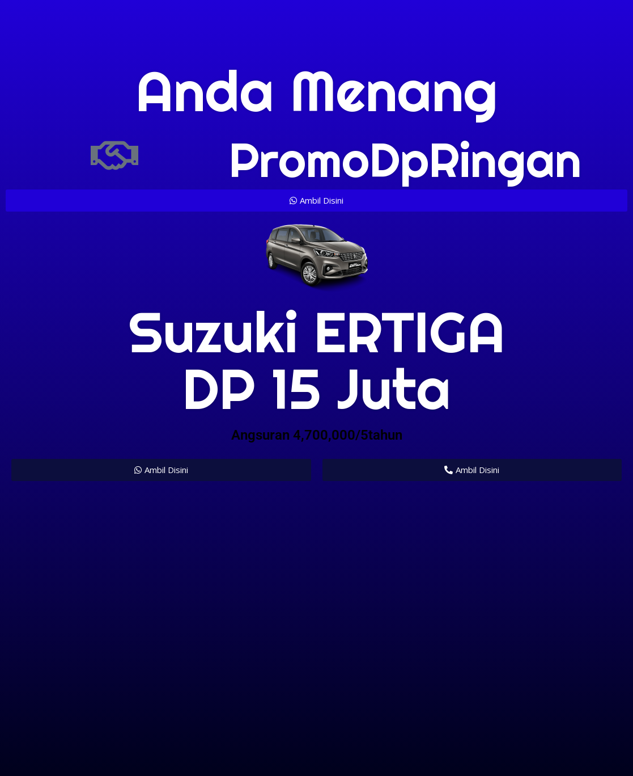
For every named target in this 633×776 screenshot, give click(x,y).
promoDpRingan (405, 159)
